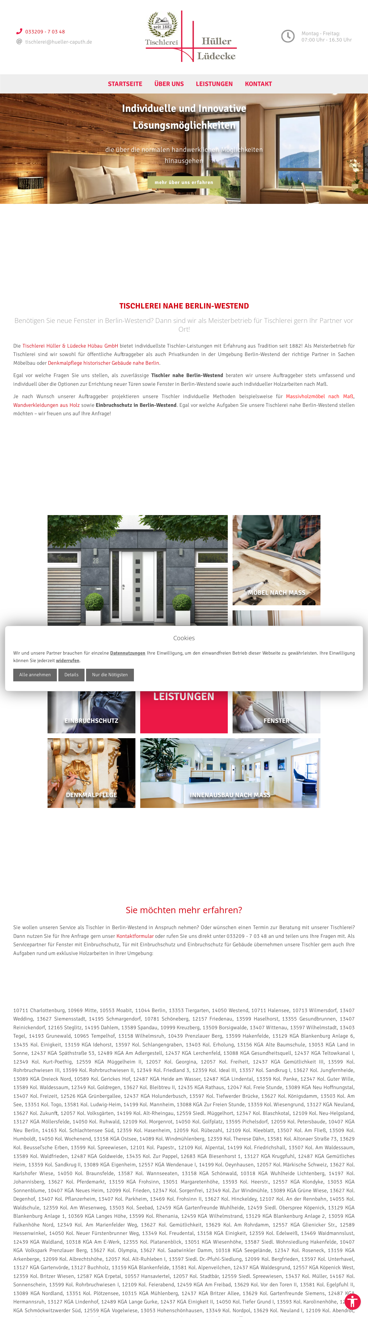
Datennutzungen (127, 653)
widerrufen (67, 661)
